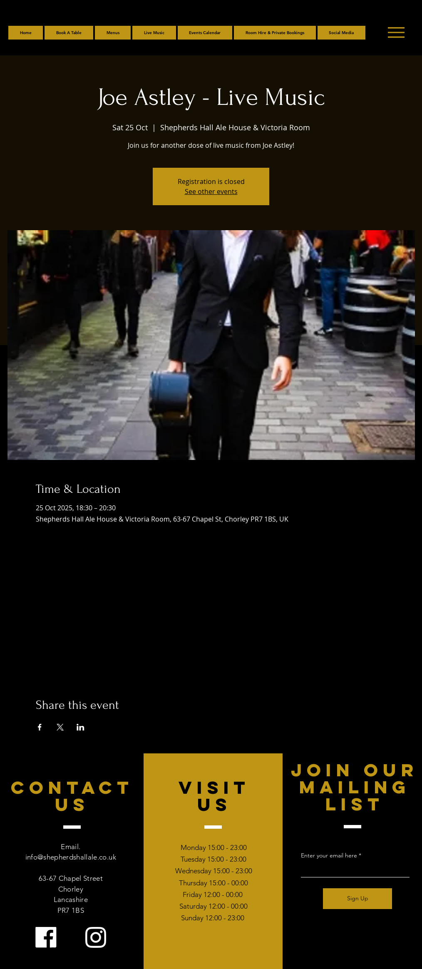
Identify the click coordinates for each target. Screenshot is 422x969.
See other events (211, 191)
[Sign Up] (357, 898)
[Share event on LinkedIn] (80, 727)
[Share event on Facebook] (40, 727)
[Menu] (396, 32)
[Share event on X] (60, 727)
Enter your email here (329, 855)
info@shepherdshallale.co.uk (70, 857)
